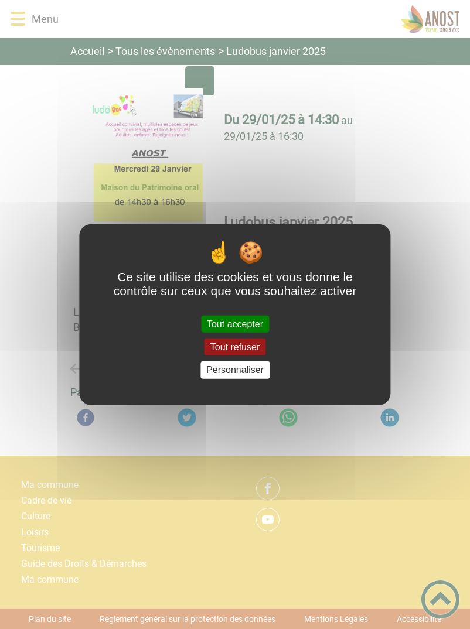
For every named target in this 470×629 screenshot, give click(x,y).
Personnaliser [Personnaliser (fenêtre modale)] (235, 370)
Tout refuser (235, 347)
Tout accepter (235, 324)
